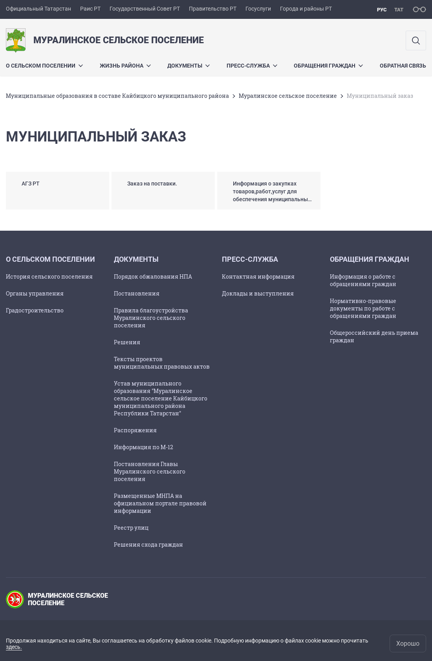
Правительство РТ (212, 9)
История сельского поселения (49, 276)
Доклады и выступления (258, 293)
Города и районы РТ (306, 9)
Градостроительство (35, 310)
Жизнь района (125, 65)
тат (398, 10)
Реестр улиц (131, 527)
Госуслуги (258, 9)
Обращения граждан (328, 65)
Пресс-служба (252, 65)
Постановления (136, 293)
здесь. (14, 647)
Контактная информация (258, 276)
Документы (188, 65)
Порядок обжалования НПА (153, 276)
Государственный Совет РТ (145, 9)
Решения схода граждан (148, 544)
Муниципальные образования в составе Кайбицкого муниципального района (117, 95)
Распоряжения (135, 430)
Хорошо (407, 643)
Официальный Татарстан (38, 9)
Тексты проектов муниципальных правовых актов (162, 362)
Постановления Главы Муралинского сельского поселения (149, 471)
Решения (127, 342)
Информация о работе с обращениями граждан (363, 280)
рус (382, 10)
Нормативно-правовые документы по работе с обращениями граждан (363, 308)
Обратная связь (403, 65)
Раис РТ (90, 9)
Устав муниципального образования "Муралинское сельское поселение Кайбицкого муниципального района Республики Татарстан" (160, 398)
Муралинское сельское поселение (288, 95)
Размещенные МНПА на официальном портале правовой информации (160, 503)
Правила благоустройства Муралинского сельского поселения (151, 318)
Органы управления (35, 293)
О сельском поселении (44, 65)
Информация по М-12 (143, 447)
